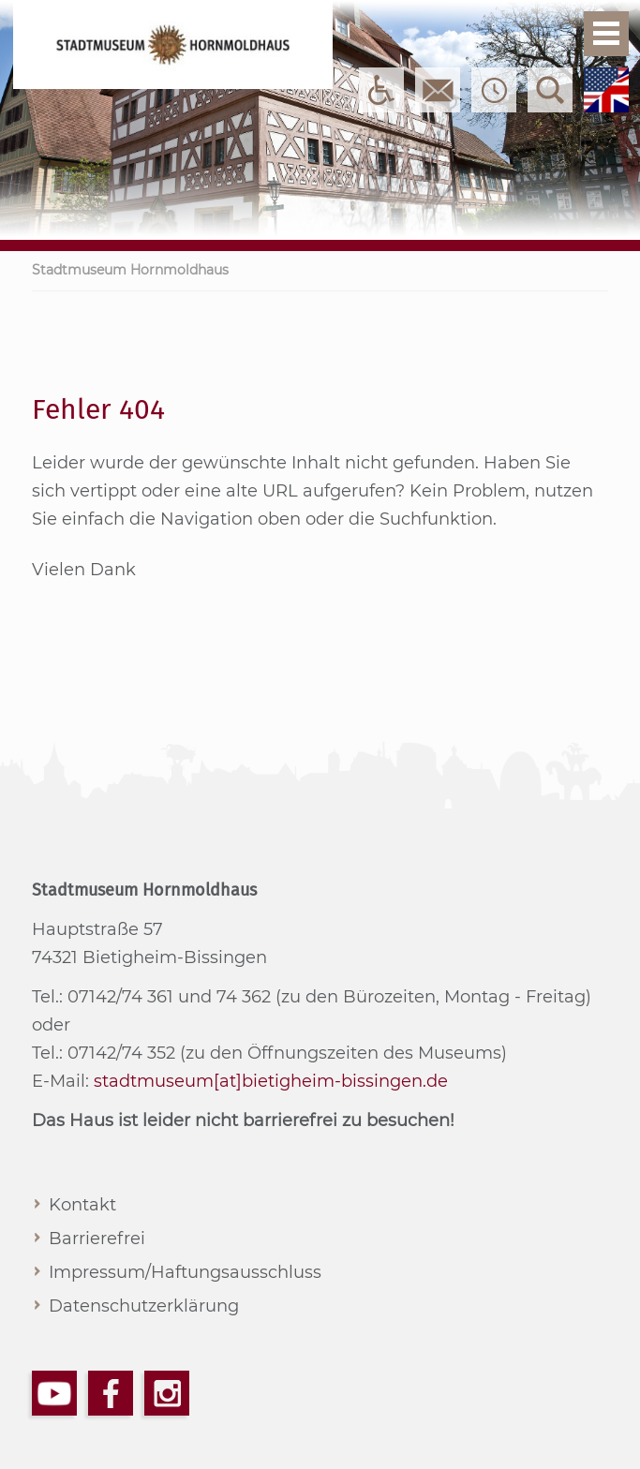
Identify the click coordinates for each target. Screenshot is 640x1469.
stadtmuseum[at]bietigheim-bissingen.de (271, 1081)
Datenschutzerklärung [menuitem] (144, 1306)
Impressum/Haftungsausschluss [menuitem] (185, 1272)
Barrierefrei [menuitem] (97, 1238)
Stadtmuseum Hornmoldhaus (130, 269)
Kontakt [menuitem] (82, 1204)
